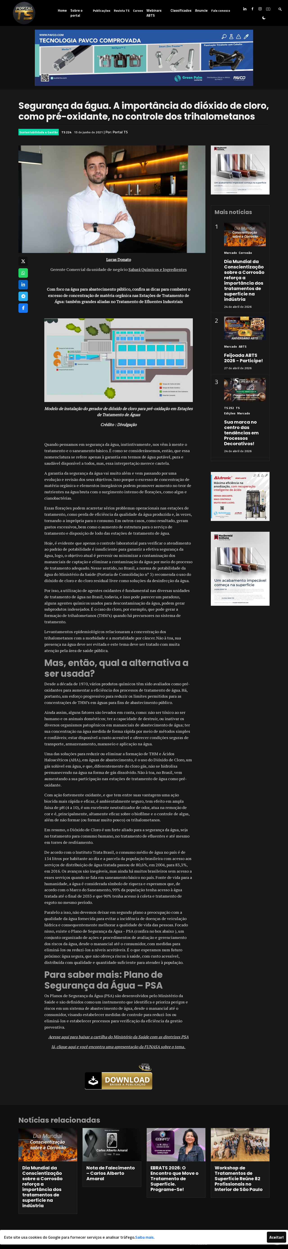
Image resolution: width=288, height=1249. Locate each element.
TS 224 (66, 132)
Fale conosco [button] (220, 10)
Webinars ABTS (154, 13)
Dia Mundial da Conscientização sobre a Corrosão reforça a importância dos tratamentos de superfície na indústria (244, 280)
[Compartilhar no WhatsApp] (23, 273)
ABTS (242, 346)
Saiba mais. (145, 1237)
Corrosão (245, 252)
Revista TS (121, 10)
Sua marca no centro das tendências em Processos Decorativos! (241, 433)
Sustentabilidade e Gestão (38, 132)
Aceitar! (276, 1237)
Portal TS (120, 132)
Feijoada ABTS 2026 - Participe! (243, 358)
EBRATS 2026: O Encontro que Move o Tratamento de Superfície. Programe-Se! (174, 1179)
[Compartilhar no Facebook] (23, 308)
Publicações (101, 10)
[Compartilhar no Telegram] (23, 296)
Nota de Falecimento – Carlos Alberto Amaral (110, 1173)
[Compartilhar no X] (23, 261)
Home (62, 10)
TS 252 (229, 407)
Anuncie (201, 10)
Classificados (181, 10)
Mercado (230, 252)
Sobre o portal (76, 13)
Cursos (138, 10)
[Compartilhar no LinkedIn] (23, 284)
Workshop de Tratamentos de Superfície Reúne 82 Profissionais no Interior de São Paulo (239, 1179)
